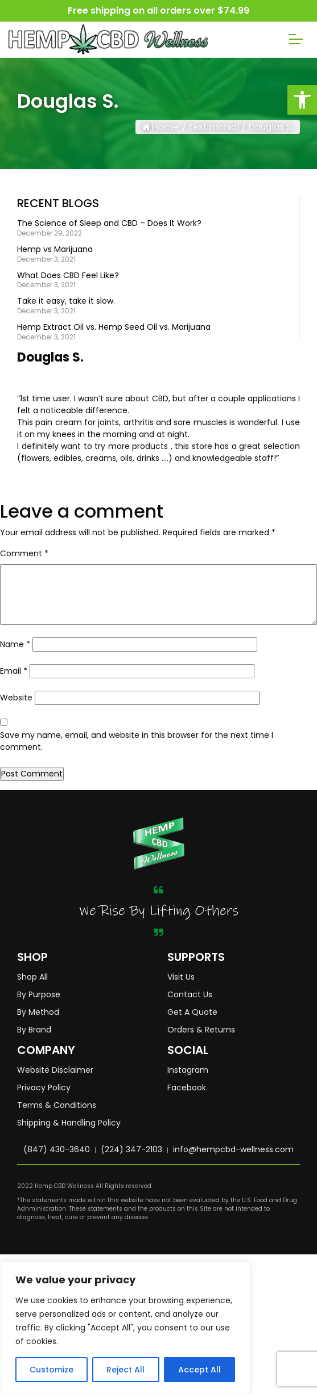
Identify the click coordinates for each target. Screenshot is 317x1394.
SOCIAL (187, 1050)
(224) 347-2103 (131, 1149)
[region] (125, 1327)
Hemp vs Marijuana (55, 249)
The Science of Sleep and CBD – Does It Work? (109, 223)
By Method (38, 1012)
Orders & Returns (201, 1029)
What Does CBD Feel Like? (68, 275)
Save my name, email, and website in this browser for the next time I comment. (136, 741)
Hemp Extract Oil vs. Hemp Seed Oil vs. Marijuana (114, 327)
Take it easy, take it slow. (66, 301)
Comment (24, 553)
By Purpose (38, 994)
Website (16, 697)
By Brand (34, 1029)
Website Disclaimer (55, 1070)
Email (13, 671)
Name (15, 644)
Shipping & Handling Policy (69, 1122)
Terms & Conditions (56, 1105)
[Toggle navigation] (295, 39)
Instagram (187, 1070)
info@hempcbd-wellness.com (233, 1149)
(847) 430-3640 (56, 1149)
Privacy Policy (44, 1087)
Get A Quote (192, 1012)
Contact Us (189, 994)
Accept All (199, 1369)
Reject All (125, 1369)
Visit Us (181, 976)
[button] (302, 100)
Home (160, 126)
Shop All (32, 976)
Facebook (186, 1087)
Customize (51, 1369)
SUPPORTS (196, 957)
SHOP (32, 957)
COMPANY (46, 1050)
